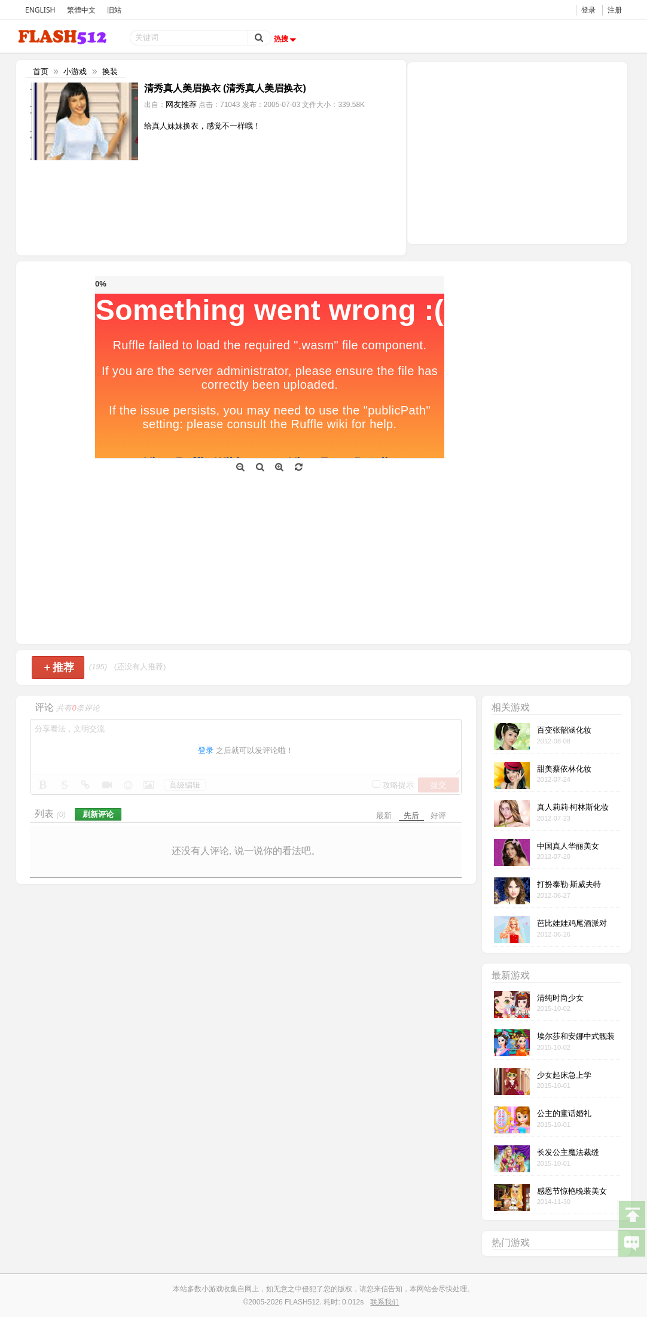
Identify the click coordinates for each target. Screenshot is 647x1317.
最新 (384, 815)
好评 (438, 815)
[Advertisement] (517, 152)
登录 (588, 10)
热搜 (286, 39)
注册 (615, 10)
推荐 (59, 667)
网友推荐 (181, 104)
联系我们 (384, 1302)
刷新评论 (98, 814)
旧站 (114, 10)
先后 (411, 815)
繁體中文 (81, 10)
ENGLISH (40, 10)
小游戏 (75, 71)
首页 (40, 71)
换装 (110, 71)
